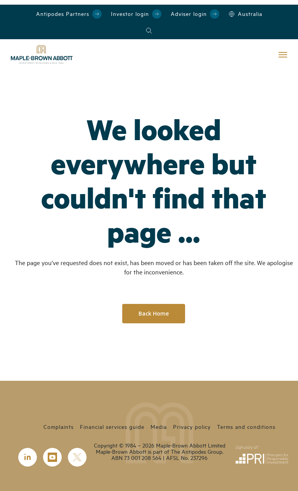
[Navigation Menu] (283, 54)
